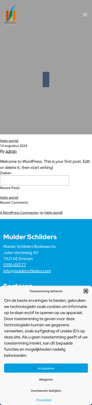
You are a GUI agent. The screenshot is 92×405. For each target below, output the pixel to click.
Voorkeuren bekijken (46, 391)
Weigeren (46, 379)
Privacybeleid (44, 400)
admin (11, 151)
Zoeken (5, 173)
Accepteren (46, 368)
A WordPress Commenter (19, 212)
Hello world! (9, 141)
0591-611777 (14, 264)
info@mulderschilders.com (27, 271)
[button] (86, 291)
